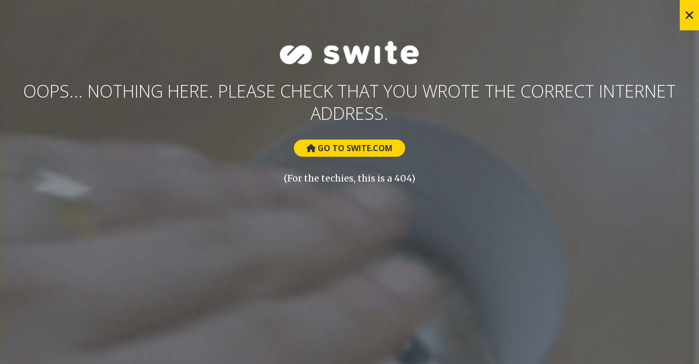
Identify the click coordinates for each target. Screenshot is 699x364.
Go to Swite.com (349, 148)
